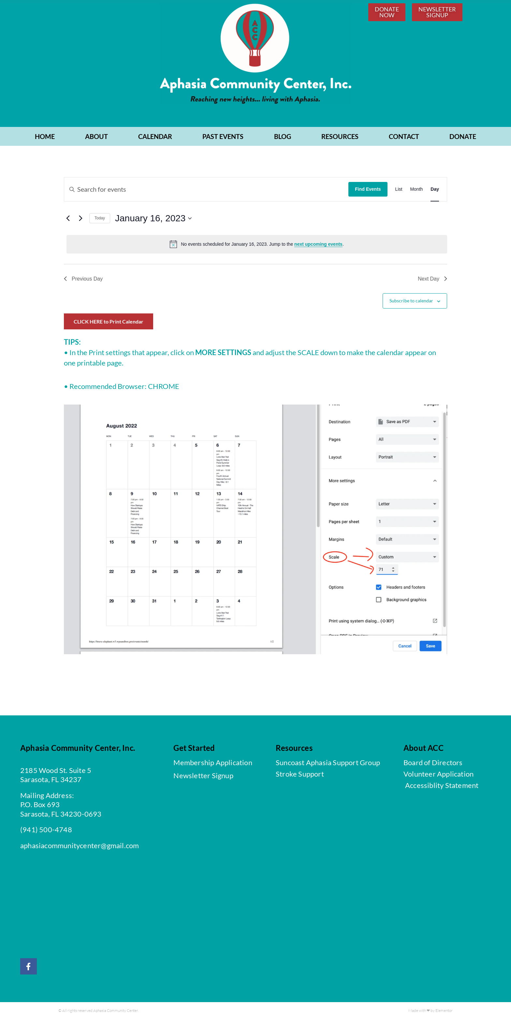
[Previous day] (68, 220)
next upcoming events (318, 245)
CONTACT (404, 138)
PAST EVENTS (222, 138)
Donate (462, 138)
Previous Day (83, 280)
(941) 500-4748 (46, 831)
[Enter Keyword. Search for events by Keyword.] (206, 190)
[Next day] (80, 220)
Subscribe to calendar (411, 302)
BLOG (282, 138)
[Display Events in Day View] (435, 190)
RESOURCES (339, 138)
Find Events (368, 190)
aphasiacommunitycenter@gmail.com (79, 847)
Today (100, 219)
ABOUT (96, 138)
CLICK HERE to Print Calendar (108, 323)
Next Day (432, 280)
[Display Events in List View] (398, 190)
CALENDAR (155, 138)
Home (45, 138)
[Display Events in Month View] (416, 190)
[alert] (256, 246)
